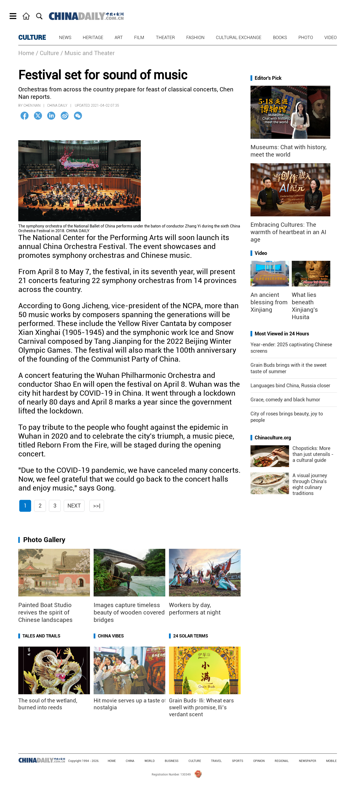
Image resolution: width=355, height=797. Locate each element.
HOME (112, 761)
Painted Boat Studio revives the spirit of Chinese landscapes (45, 612)
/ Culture (47, 53)
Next (74, 506)
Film (139, 37)
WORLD (150, 761)
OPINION (259, 761)
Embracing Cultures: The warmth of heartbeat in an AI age (288, 232)
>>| (96, 506)
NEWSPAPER (307, 761)
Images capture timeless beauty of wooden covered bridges (129, 612)
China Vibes (111, 635)
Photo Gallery (44, 540)
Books (280, 37)
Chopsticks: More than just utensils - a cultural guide (313, 454)
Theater (165, 37)
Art (119, 37)
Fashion (195, 37)
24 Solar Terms (190, 635)
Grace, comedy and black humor (285, 400)
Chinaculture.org (273, 438)
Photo (305, 37)
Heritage (93, 37)
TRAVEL (216, 761)
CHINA (130, 761)
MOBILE (331, 761)
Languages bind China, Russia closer (290, 385)
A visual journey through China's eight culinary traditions (309, 484)
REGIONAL (282, 761)
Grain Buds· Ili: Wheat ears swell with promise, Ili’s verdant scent (201, 707)
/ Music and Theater (88, 53)
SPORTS (237, 761)
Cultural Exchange (238, 37)
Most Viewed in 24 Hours (282, 334)
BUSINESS (171, 761)
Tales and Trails (41, 635)
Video (330, 37)
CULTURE (32, 37)
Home (26, 53)
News (65, 37)
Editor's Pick (268, 78)
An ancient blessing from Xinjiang (269, 302)
